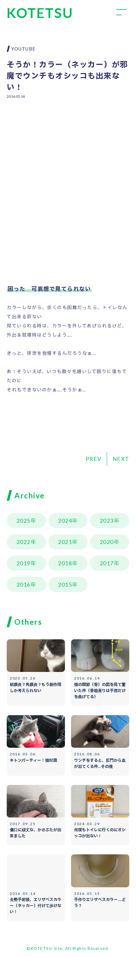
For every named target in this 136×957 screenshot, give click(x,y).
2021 (65, 542)
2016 (23, 584)
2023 (107, 520)
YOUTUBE (23, 48)
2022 (23, 542)
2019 (23, 563)
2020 (107, 542)
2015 (65, 584)
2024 (65, 520)
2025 (23, 520)
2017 (107, 563)
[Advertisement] (68, 148)
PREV (94, 458)
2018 (65, 563)
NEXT (121, 458)
